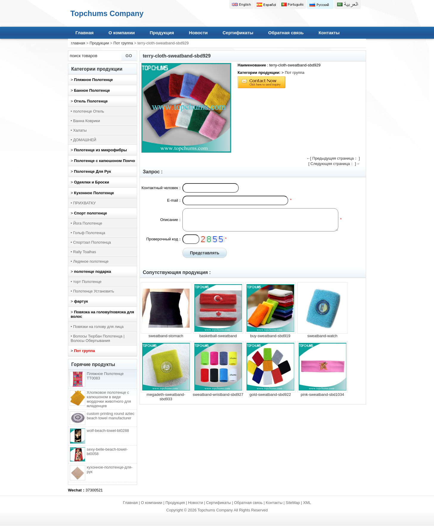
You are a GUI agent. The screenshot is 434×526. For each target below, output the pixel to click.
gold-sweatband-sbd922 (270, 394)
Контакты (329, 32)
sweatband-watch (322, 336)
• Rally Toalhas (83, 252)
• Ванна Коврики (85, 121)
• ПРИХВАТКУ (83, 203)
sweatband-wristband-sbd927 (218, 394)
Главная (84, 32)
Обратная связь (286, 32)
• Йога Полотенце (86, 223)
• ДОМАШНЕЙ (83, 140)
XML (307, 502)
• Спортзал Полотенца (91, 242)
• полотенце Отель (87, 111)
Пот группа (123, 43)
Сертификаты (238, 32)
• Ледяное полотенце (89, 261)
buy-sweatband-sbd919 (270, 336)
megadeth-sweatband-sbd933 (166, 396)
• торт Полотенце (86, 281)
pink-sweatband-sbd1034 (322, 394)
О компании (121, 32)
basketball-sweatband (218, 336)
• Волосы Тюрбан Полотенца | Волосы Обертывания (98, 338)
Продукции (99, 43)
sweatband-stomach (165, 336)
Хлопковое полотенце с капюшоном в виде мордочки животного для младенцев (109, 399)
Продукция (162, 32)
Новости (198, 32)
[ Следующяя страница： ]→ (334, 163)
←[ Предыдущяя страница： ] (333, 158)
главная (78, 43)
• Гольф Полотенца (88, 233)
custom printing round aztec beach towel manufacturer (110, 415)
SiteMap (293, 502)
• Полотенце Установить (92, 291)
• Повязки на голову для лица (97, 326)
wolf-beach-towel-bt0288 (108, 430)
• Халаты (79, 130)
